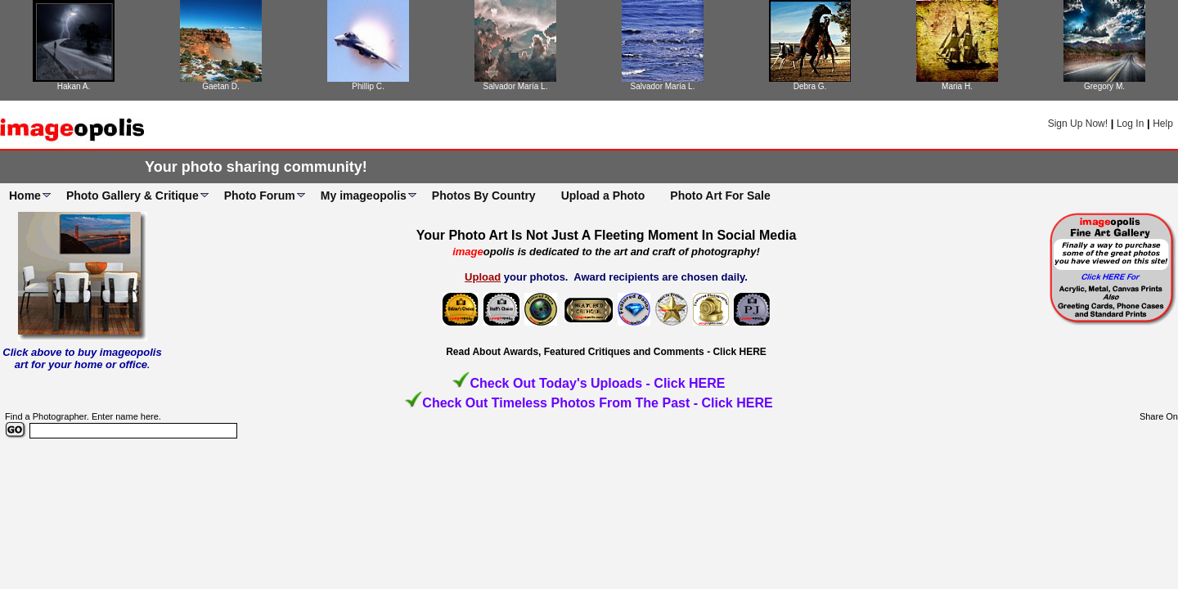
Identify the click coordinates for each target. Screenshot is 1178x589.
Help (1163, 123)
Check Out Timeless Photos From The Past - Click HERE (597, 403)
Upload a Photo (603, 195)
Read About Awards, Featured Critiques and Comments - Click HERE (606, 351)
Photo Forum (259, 195)
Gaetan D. (221, 86)
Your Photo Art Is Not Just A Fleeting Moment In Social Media (606, 235)
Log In (1130, 123)
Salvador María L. (515, 86)
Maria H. (957, 86)
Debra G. (810, 86)
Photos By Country (484, 195)
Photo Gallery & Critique (132, 195)
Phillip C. (368, 86)
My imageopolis (364, 195)
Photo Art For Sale (720, 195)
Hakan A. (74, 86)
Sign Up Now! (1078, 123)
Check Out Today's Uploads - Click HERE (597, 383)
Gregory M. (1104, 86)
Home (25, 195)
